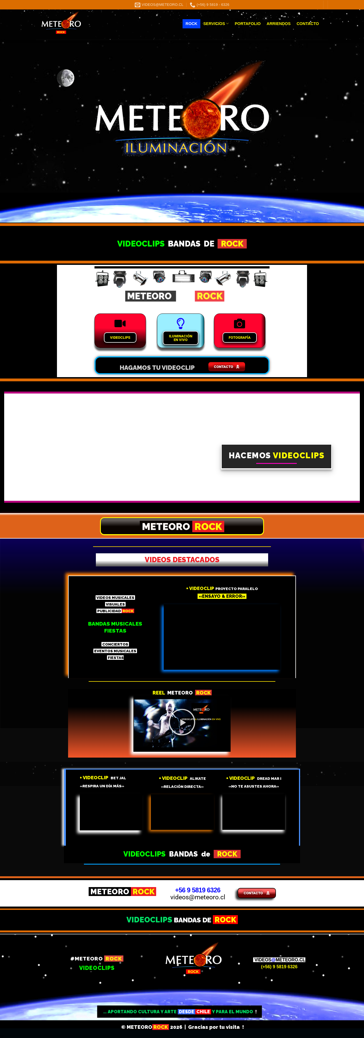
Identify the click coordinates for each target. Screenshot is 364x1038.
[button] (182, 723)
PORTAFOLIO (248, 23)
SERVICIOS (216, 23)
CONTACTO (307, 23)
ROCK (191, 23)
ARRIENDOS (279, 23)
